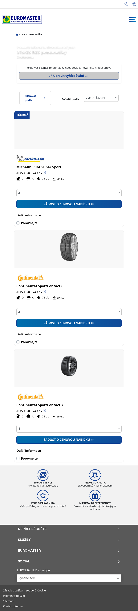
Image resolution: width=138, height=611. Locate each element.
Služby (69, 539)
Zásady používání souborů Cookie (24, 590)
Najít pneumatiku (31, 34)
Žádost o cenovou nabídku (67, 204)
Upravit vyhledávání (66, 76)
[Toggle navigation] (132, 19)
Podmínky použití (14, 596)
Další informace (29, 215)
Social (69, 561)
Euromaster (69, 550)
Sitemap (8, 601)
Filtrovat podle (35, 98)
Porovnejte (29, 223)
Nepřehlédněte (69, 529)
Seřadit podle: (71, 99)
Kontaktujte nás (13, 606)
